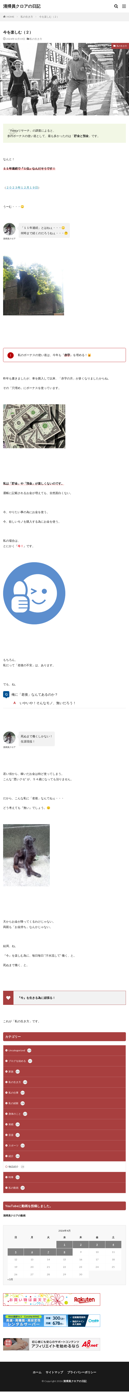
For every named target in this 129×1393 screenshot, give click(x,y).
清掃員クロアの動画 (14, 1215)
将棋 (14, 1124)
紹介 (14, 1156)
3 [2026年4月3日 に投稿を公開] (97, 1244)
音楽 (14, 1135)
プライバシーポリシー (81, 1372)
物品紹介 (17, 1167)
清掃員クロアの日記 (21, 6)
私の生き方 (27, 16)
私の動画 (17, 1188)
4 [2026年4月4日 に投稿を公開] (113, 1244)
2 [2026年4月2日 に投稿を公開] (81, 1244)
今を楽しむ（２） (49, 16)
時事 (14, 1177)
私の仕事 (17, 1093)
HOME (10, 16)
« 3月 (10, 1279)
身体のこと (18, 1114)
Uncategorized (20, 1050)
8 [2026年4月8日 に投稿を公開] (64, 1252)
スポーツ (17, 1145)
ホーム (37, 1372)
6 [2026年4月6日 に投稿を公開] (32, 1252)
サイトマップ (54, 1372)
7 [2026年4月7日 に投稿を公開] (48, 1252)
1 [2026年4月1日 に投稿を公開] (64, 1244)
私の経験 (17, 1103)
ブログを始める (20, 1061)
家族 (14, 1072)
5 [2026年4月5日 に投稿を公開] (15, 1252)
